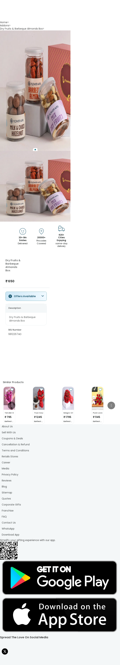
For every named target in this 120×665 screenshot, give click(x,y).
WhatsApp (8, 528)
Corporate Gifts (11, 504)
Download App (10, 534)
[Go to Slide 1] (35, 149)
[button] (35, 90)
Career (6, 462)
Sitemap (7, 492)
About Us (7, 426)
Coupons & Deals (12, 438)
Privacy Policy (10, 474)
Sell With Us (9, 432)
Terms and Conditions (15, 450)
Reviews (6, 480)
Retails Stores (10, 456)
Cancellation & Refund (16, 444)
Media (5, 468)
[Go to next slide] (111, 405)
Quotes (6, 498)
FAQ (4, 516)
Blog (4, 486)
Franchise (8, 510)
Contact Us (9, 522)
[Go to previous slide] (11, 405)
